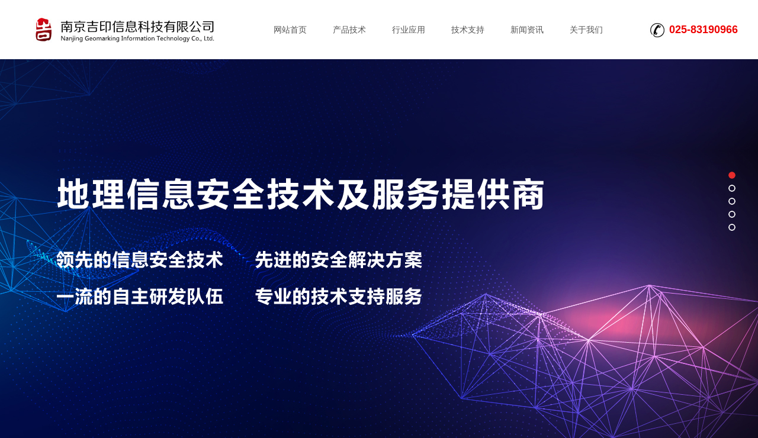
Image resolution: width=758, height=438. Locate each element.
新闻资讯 (527, 29)
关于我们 (586, 29)
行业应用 (408, 29)
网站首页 (290, 29)
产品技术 (349, 29)
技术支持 (467, 29)
